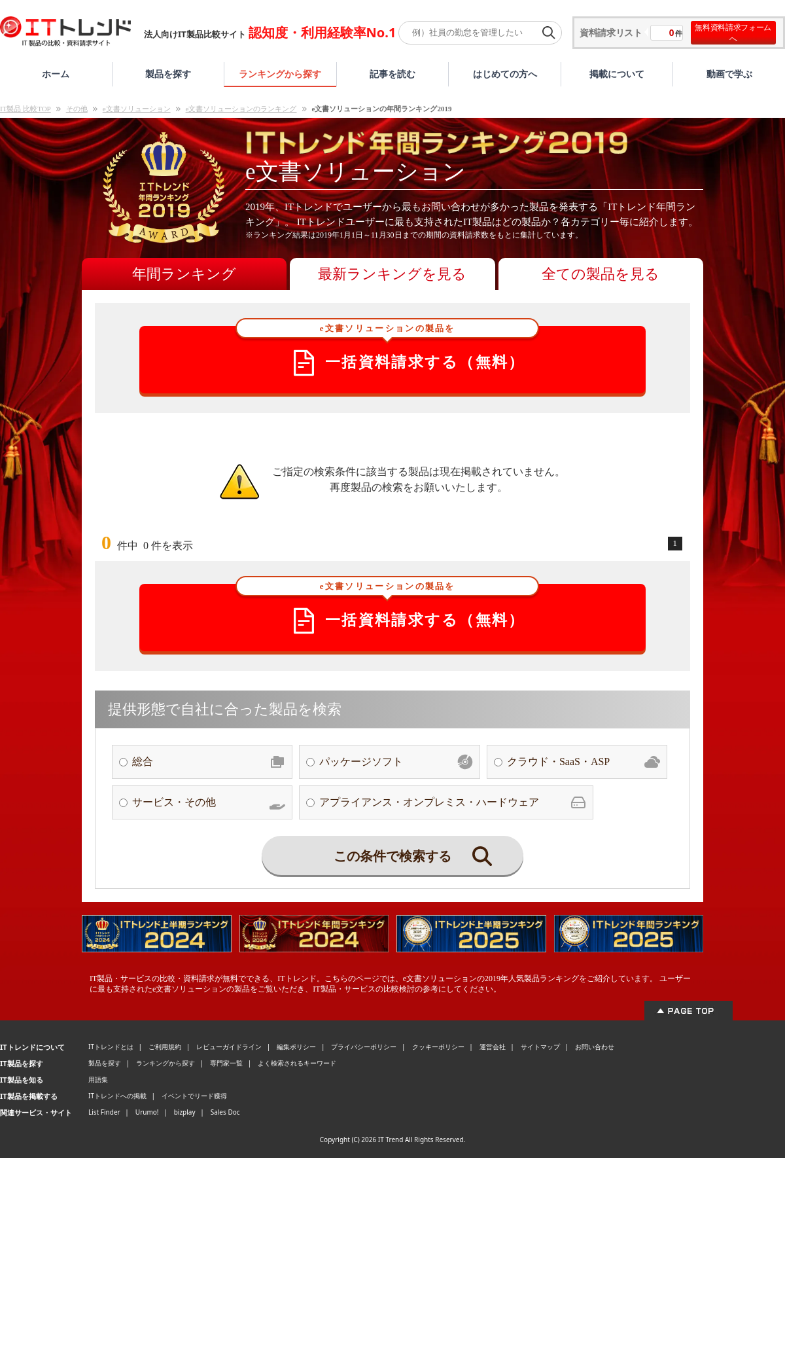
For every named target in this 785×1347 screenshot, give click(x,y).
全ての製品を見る (600, 274)
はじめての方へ (505, 73)
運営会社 (493, 1046)
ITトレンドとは (110, 1046)
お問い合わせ (594, 1046)
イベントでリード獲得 (194, 1095)
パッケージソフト (395, 762)
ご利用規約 (164, 1046)
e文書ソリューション (137, 109)
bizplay (185, 1112)
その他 (77, 109)
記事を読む (392, 73)
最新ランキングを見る (392, 274)
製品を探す (168, 73)
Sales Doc (225, 1112)
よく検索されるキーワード (297, 1063)
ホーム (55, 73)
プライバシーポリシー (363, 1046)
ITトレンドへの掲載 (117, 1095)
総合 (208, 762)
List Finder (104, 1112)
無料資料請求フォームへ (733, 32)
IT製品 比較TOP (25, 109)
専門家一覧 (226, 1063)
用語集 (98, 1079)
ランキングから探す (280, 73)
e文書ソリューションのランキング (241, 109)
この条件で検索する (413, 856)
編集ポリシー (296, 1046)
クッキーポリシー (438, 1046)
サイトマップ (540, 1046)
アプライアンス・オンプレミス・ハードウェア (452, 802)
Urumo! (147, 1112)
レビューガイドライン (229, 1046)
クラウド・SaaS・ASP (583, 762)
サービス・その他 (208, 802)
